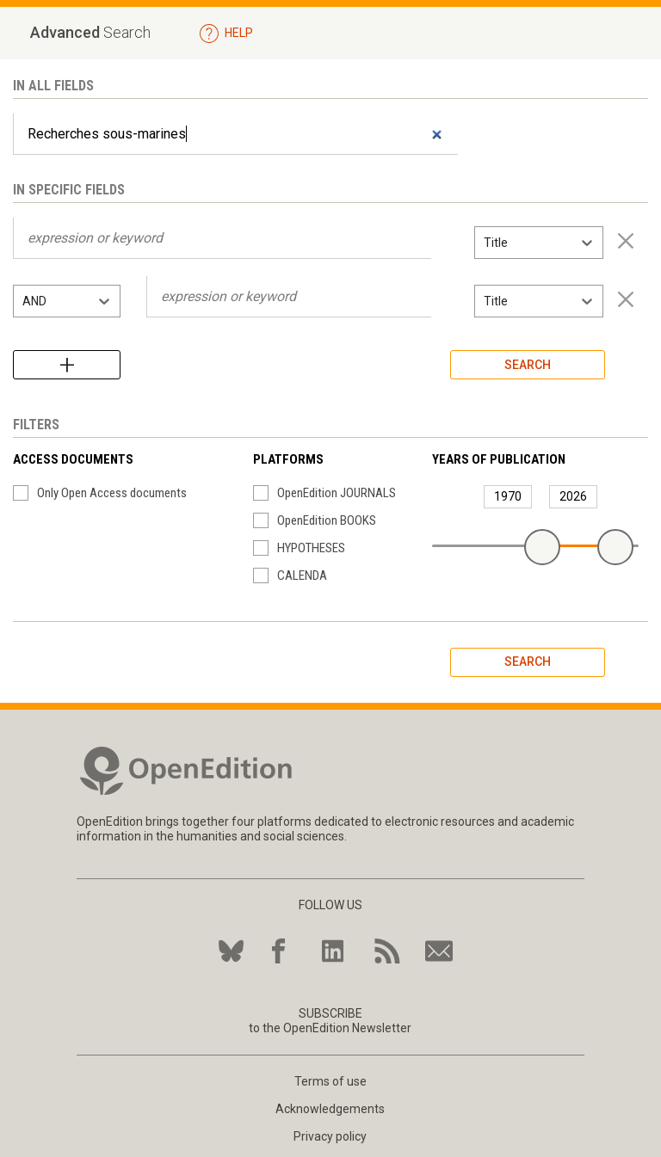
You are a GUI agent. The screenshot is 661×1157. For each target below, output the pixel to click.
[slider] (542, 547)
